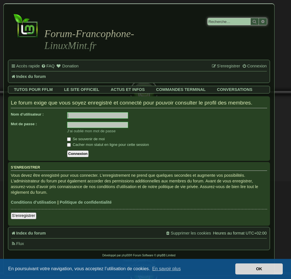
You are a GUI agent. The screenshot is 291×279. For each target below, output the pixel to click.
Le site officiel (81, 89)
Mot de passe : (24, 124)
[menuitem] (48, 66)
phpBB (126, 255)
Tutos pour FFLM (33, 89)
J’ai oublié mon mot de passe (91, 131)
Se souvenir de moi (86, 139)
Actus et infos (128, 89)
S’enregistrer (23, 215)
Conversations (234, 89)
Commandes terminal (180, 89)
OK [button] (259, 269)
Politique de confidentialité (86, 202)
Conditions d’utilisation (33, 202)
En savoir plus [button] (166, 268)
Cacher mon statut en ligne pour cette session (108, 144)
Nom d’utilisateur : (27, 114)
